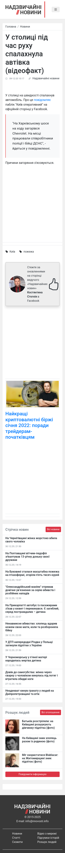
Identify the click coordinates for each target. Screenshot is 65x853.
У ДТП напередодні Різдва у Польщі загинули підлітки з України (29, 643)
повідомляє (42, 100)
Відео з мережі (47, 833)
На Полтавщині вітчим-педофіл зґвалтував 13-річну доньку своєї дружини (27, 557)
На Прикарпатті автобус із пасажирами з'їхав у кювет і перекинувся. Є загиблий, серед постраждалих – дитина (32, 609)
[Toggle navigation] (56, 9)
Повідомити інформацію (32, 774)
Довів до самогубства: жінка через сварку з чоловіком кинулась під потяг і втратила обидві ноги (31, 675)
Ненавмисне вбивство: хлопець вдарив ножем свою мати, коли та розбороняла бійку (31, 627)
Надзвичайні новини (45, 78)
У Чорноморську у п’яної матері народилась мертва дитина (26, 659)
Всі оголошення (50, 712)
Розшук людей (47, 842)
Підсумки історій (48, 837)
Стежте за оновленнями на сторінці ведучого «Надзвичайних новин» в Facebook (37, 284)
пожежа (28, 251)
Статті (16, 837)
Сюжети (17, 842)
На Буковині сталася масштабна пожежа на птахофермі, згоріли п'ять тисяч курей (32, 573)
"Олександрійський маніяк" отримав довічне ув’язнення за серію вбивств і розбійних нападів (30, 590)
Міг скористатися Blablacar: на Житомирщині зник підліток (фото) (40, 758)
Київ (12, 251)
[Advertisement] (32, 343)
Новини (25, 26)
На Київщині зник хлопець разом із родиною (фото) (39, 739)
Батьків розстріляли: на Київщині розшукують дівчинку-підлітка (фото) (38, 724)
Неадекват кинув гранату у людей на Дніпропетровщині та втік (29, 692)
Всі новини (53, 529)
